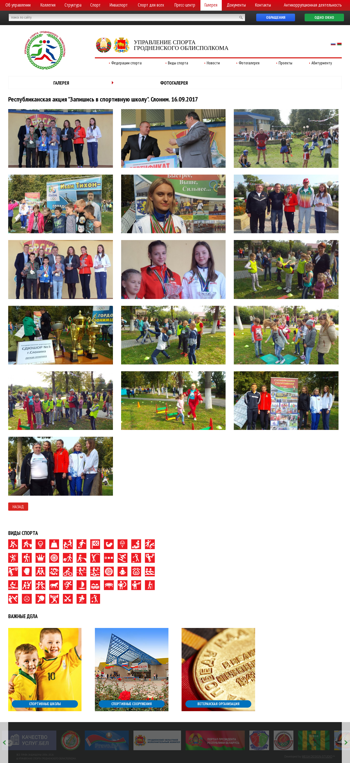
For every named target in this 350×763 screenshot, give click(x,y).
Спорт (95, 5)
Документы (236, 5)
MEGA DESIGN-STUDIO (317, 756)
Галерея (211, 5)
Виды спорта (178, 63)
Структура (73, 5)
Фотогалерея (249, 63)
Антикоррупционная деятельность (313, 5)
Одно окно (324, 17)
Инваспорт (119, 5)
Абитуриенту (321, 63)
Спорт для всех (151, 5)
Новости (213, 63)
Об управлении (18, 5)
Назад (18, 506)
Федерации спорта (126, 63)
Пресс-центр (184, 5)
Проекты (285, 63)
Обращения (275, 17)
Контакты (263, 5)
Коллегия (48, 5)
